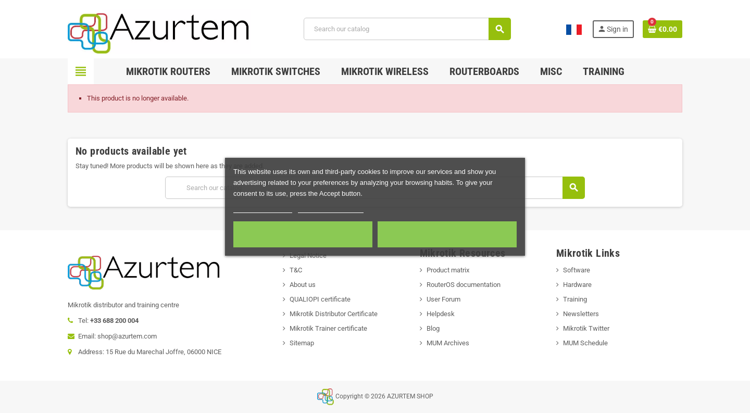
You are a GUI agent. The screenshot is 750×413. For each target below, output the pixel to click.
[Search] (407, 29)
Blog (433, 328)
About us (303, 285)
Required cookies (302, 234)
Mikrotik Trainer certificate (328, 328)
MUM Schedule (585, 343)
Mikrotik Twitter (586, 328)
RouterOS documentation (464, 285)
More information (262, 208)
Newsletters (581, 314)
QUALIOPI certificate (320, 299)
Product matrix (448, 270)
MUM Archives (448, 343)
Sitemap (302, 343)
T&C (296, 270)
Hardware (577, 285)
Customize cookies (331, 208)
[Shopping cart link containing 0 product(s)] (662, 29)
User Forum (443, 299)
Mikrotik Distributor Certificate (334, 314)
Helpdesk (441, 314)
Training (575, 299)
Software (576, 270)
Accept (447, 234)
